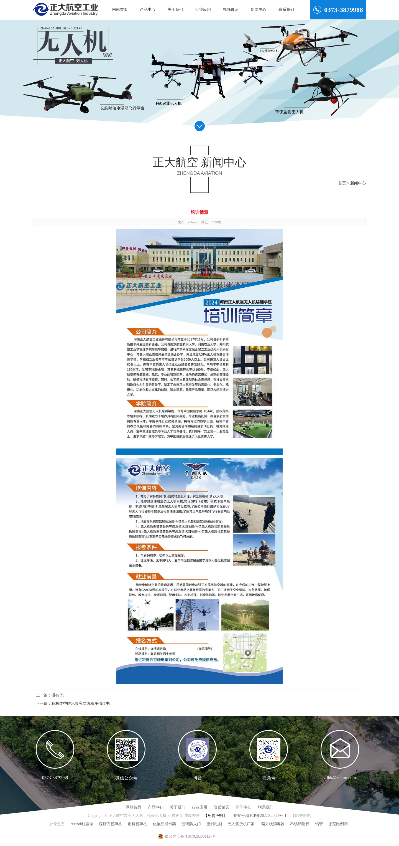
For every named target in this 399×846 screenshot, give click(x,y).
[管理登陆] (302, 816)
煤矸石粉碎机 (110, 824)
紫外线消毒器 (272, 824)
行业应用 (203, 9)
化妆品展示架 (164, 824)
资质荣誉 (221, 807)
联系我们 (286, 9)
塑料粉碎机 (137, 824)
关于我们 (175, 9)
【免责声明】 (215, 816)
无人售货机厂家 (241, 824)
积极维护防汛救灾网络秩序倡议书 (81, 703)
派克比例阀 (338, 824)
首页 (342, 183)
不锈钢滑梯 (300, 824)
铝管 (319, 824)
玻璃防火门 (191, 824)
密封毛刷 (214, 824)
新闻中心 (258, 9)
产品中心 (147, 9)
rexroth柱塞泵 (82, 824)
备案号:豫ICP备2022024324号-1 (259, 816)
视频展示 (231, 9)
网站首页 (120, 9)
